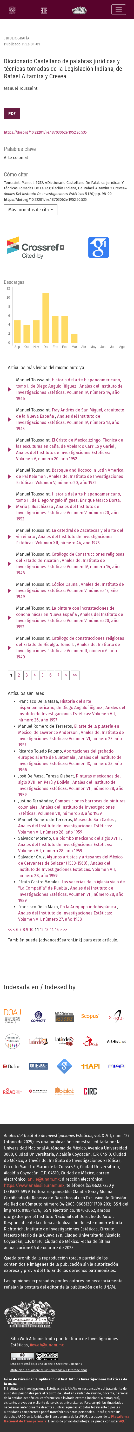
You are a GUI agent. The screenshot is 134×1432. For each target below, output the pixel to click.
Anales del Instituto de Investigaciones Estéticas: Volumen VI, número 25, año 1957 (71, 738)
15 (57, 929)
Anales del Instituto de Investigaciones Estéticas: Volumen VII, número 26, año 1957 (71, 713)
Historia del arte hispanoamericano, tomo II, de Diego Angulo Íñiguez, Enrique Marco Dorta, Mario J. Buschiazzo (68, 500)
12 (42, 929)
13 (47, 929)
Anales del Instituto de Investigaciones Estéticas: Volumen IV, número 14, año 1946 (69, 392)
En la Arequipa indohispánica (88, 906)
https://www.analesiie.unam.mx (34, 1185)
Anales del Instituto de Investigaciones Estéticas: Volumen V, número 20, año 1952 (67, 512)
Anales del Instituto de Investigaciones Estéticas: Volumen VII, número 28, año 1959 (70, 788)
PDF (12, 113)
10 (31, 929)
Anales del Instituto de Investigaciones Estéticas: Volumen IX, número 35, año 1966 (70, 763)
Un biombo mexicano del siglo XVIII (87, 838)
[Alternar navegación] (118, 9)
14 (52, 929)
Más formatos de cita (29, 209)
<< (10, 929)
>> (75, 675)
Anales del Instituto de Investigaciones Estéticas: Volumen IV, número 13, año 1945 (67, 422)
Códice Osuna (65, 584)
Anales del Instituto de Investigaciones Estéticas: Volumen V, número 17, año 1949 (70, 590)
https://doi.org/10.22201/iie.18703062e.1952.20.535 (45, 132)
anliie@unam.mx (44, 1179)
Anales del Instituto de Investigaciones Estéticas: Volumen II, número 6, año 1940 (68, 650)
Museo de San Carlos (94, 819)
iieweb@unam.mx (47, 1344)
